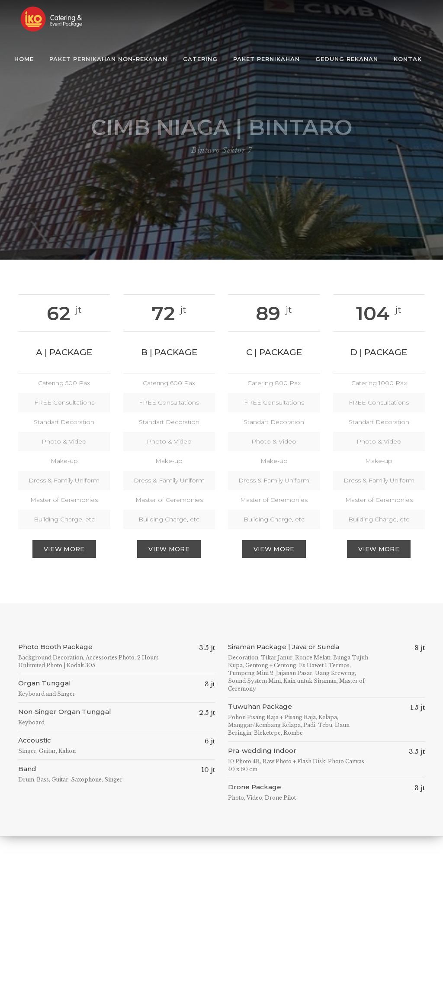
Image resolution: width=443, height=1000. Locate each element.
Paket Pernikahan (266, 58)
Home (24, 58)
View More (64, 549)
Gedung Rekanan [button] (346, 58)
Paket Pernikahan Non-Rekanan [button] (108, 58)
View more (168, 549)
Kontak (408, 58)
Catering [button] (200, 58)
